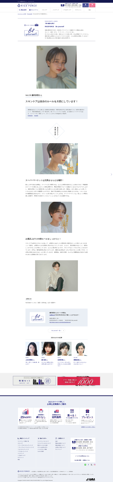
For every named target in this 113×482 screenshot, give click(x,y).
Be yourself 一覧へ (56, 330)
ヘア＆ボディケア (67, 9)
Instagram (30, 115)
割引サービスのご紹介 (43, 445)
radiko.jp (52, 315)
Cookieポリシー (63, 471)
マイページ (85, 6)
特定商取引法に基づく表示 (43, 471)
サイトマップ (58, 449)
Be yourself (29, 14)
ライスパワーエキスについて (44, 443)
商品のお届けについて (60, 443)
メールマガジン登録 (42, 449)
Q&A (56, 441)
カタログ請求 (41, 451)
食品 (90, 9)
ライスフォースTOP (22, 14)
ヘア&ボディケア (21, 455)
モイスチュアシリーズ (24, 449)
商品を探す (24, 10)
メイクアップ (56, 9)
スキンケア (44, 9)
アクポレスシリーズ (23, 451)
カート (92, 6)
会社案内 (34, 471)
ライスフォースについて (43, 441)
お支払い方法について (60, 447)
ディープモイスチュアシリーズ (26, 445)
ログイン (92, 1)
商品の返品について (60, 445)
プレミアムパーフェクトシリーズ (26, 447)
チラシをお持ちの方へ (43, 447)
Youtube (36, 115)
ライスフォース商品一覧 (23, 441)
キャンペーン (34, 10)
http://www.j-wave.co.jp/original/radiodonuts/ (60, 322)
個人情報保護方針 (54, 471)
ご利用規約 (70, 471)
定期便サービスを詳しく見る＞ (88, 427)
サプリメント (78, 9)
